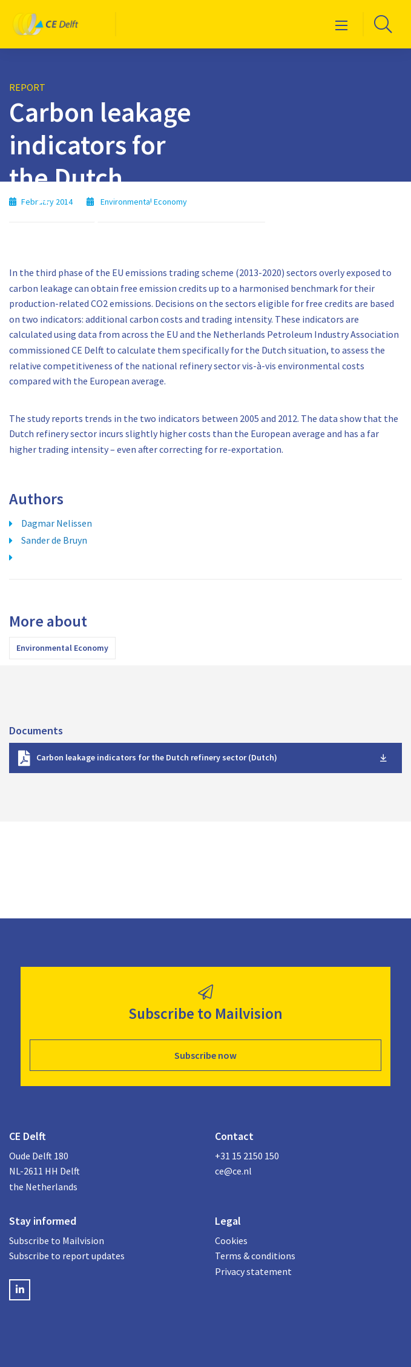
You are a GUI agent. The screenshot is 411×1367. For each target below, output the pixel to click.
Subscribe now (205, 1055)
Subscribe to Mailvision (56, 1240)
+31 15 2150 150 (247, 1156)
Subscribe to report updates (67, 1256)
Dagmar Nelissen (56, 523)
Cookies (231, 1240)
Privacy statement (253, 1271)
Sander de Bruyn (54, 540)
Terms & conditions (255, 1256)
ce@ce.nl (233, 1171)
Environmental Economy (62, 647)
